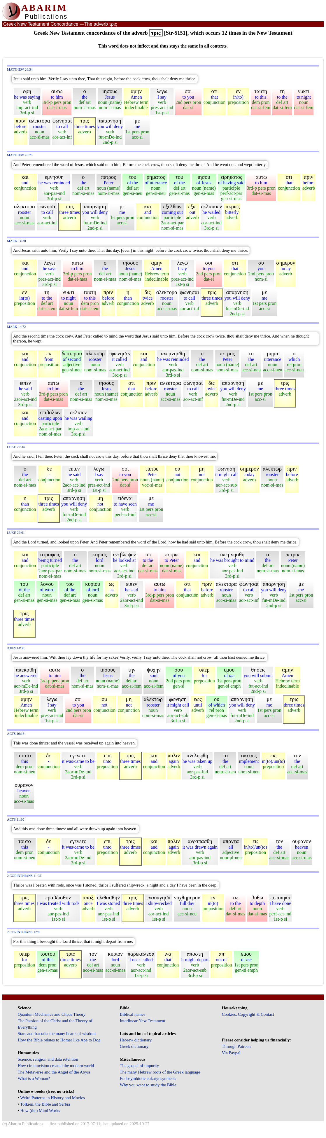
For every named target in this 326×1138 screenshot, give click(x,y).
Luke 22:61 (16, 533)
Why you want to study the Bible (148, 1085)
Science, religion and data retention (48, 1059)
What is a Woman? (34, 1078)
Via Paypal (231, 1052)
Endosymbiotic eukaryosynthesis (148, 1078)
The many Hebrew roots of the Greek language (160, 1072)
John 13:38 (15, 648)
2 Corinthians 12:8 (23, 932)
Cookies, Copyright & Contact (248, 1014)
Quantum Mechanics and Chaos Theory (52, 1014)
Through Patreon (236, 1046)
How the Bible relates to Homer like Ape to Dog (59, 1040)
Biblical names (133, 1014)
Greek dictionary (134, 1046)
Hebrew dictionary (136, 1040)
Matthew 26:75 (20, 155)
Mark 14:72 (16, 327)
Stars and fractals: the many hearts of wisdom (57, 1033)
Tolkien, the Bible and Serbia (45, 1104)
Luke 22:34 (16, 447)
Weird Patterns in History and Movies (52, 1097)
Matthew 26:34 (20, 69)
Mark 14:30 (16, 241)
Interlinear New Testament (142, 1020)
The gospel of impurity (139, 1065)
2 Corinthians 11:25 (24, 876)
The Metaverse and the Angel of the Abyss (54, 1072)
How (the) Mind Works (40, 1110)
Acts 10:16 (15, 734)
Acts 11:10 (15, 819)
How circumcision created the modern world (56, 1065)
